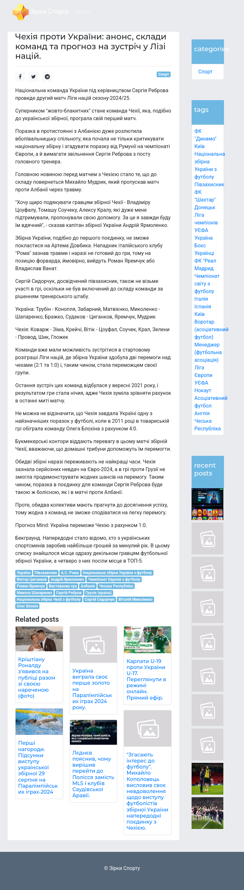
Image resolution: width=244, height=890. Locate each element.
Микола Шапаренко (34, 593)
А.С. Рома (70, 573)
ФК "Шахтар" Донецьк (205, 199)
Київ (199, 314)
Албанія (88, 586)
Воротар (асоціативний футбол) (211, 329)
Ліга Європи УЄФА (203, 375)
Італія (201, 299)
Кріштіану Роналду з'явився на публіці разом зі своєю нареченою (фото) (36, 677)
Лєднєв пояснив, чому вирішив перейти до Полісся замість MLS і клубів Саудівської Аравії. (93, 774)
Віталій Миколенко (135, 599)
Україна (203, 238)
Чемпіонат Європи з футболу (114, 579)
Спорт (205, 72)
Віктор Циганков (32, 579)
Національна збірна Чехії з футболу (49, 599)
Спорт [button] (83, 12)
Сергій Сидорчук (99, 599)
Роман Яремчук (31, 586)
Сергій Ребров (69, 593)
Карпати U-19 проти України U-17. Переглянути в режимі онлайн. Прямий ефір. (146, 679)
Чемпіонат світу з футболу (207, 283)
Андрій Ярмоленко (67, 579)
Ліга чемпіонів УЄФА (206, 222)
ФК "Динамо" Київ (205, 138)
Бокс (200, 246)
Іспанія (202, 307)
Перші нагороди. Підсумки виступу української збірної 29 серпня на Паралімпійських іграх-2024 (38, 767)
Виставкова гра (63, 586)
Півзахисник (209, 184)
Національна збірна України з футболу (117, 573)
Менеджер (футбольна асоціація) (208, 352)
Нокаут (202, 390)
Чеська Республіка (116, 586)
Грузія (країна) (98, 593)
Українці (204, 253)
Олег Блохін (27, 606)
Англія (202, 413)
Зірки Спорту (41, 12)
